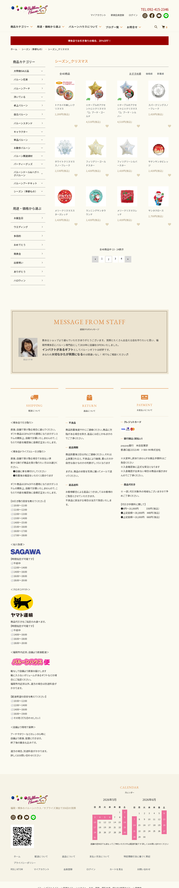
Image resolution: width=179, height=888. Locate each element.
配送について (33, 856)
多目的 (17, 236)
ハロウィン (20, 280)
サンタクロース (156, 212)
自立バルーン (21, 114)
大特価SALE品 (21, 71)
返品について (55, 856)
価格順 (148, 73)
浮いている (20, 96)
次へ (126, 260)
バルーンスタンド (23, 123)
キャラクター (21, 131)
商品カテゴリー (20, 26)
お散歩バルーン (22, 148)
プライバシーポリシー (147, 856)
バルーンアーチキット (25, 183)
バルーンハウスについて (83, 26)
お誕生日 (18, 218)
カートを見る (98, 862)
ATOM (20, 862)
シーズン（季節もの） (33, 49)
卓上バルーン (21, 105)
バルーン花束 (21, 79)
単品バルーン (21, 139)
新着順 (160, 73)
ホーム (14, 49)
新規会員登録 (116, 15)
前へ (96, 260)
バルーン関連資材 (23, 156)
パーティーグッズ (23, 164)
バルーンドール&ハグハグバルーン (26, 173)
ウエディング (21, 227)
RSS (13, 862)
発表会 (17, 253)
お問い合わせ (120, 862)
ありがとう (20, 271)
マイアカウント (96, 15)
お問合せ (132, 27)
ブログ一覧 (112, 27)
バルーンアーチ (22, 88)
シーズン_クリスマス (58, 49)
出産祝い (18, 262)
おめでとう (20, 244)
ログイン (133, 15)
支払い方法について (80, 856)
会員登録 (61, 862)
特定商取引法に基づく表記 (113, 856)
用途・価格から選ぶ (49, 26)
